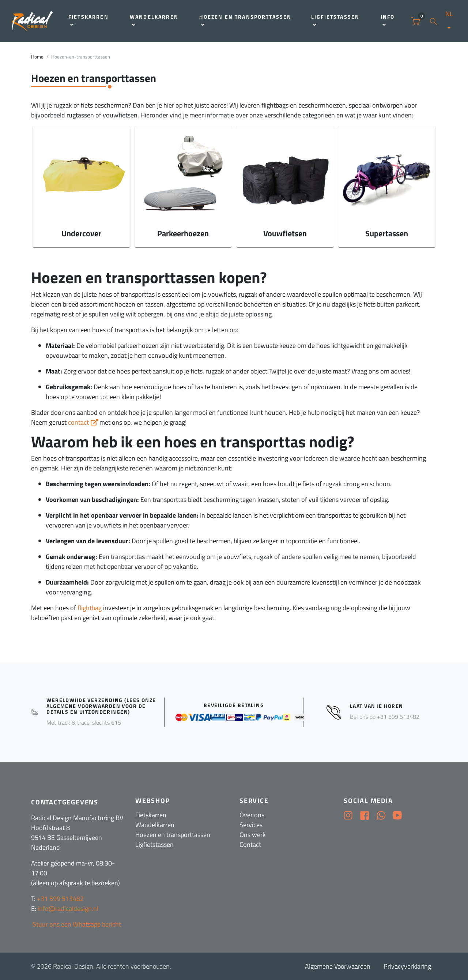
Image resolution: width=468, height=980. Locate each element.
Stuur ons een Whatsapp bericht (76, 924)
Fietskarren (88, 20)
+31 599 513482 (60, 899)
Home (37, 56)
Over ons (251, 815)
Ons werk (252, 835)
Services (251, 825)
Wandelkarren (154, 20)
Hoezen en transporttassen (245, 20)
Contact (250, 844)
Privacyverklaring (407, 966)
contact (78, 422)
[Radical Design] (32, 21)
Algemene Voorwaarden (337, 966)
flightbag (90, 608)
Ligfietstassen (335, 20)
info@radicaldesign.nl (68, 908)
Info (388, 20)
